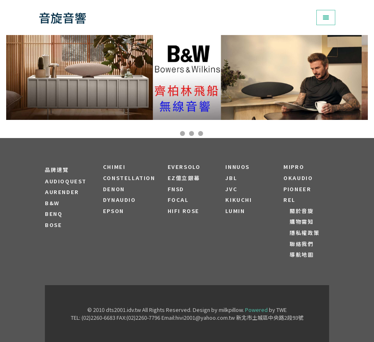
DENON (114, 189)
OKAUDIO (298, 178)
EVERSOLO (184, 167)
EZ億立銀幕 (184, 178)
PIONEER (297, 189)
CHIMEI (114, 167)
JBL (231, 178)
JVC (231, 189)
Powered (256, 310)
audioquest (65, 181)
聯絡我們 (301, 244)
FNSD (176, 189)
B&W (52, 203)
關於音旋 (301, 211)
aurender (62, 192)
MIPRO (293, 167)
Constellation (129, 178)
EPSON (113, 211)
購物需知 (301, 222)
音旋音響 (62, 17)
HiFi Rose (183, 211)
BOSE (53, 225)
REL (289, 200)
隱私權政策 (305, 233)
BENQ (53, 214)
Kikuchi (238, 200)
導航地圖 (301, 255)
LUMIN (235, 211)
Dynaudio (119, 200)
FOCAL (178, 200)
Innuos (237, 167)
